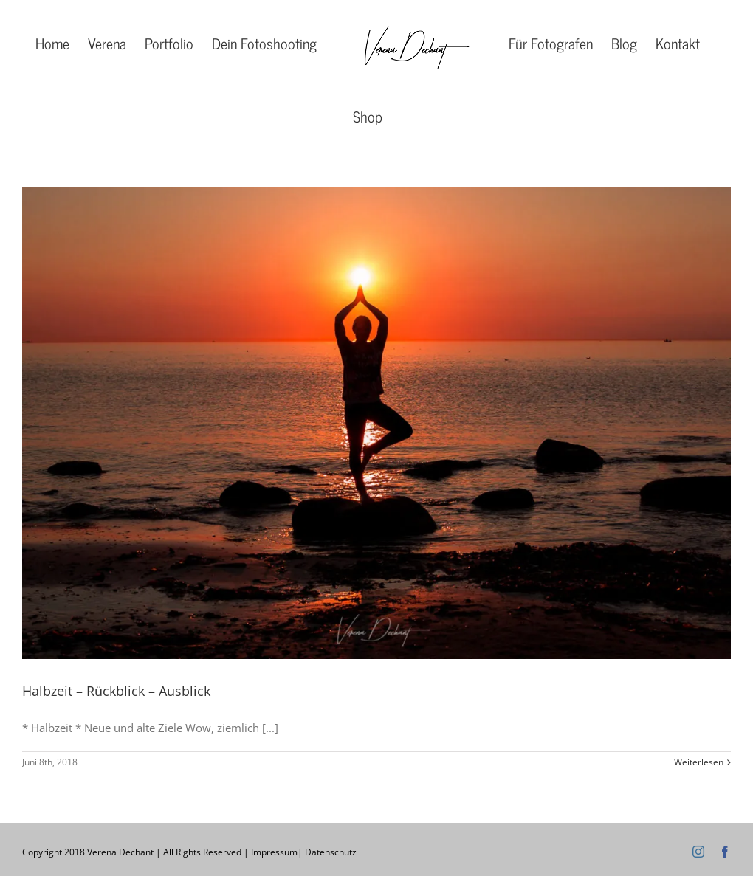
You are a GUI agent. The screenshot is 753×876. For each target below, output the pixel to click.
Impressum (274, 852)
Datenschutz (331, 852)
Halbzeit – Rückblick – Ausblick (116, 691)
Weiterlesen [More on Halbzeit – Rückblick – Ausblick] (698, 762)
